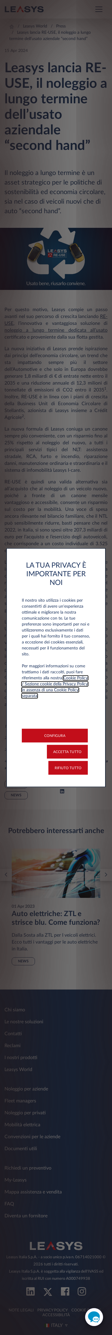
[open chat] (94, 1317)
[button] (55, 735)
